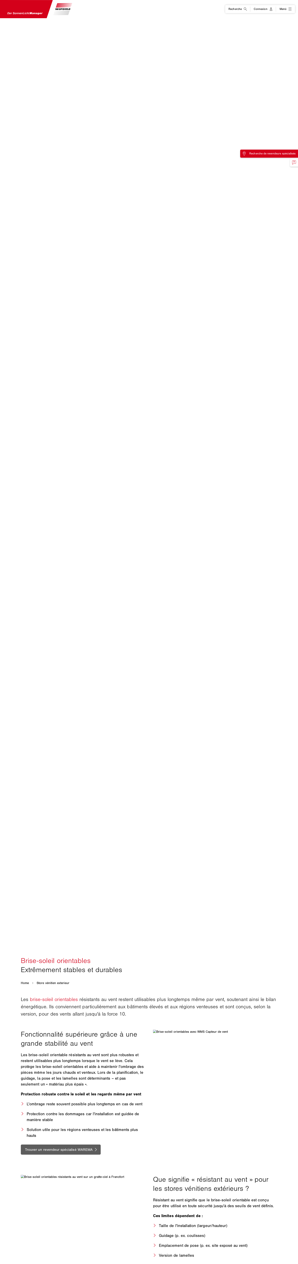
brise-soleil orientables (54, 999)
